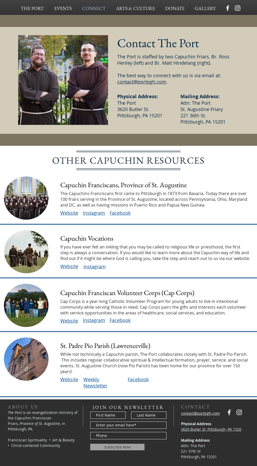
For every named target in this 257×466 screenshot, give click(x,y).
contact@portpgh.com (141, 82)
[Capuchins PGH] (227, 8)
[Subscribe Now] (117, 447)
